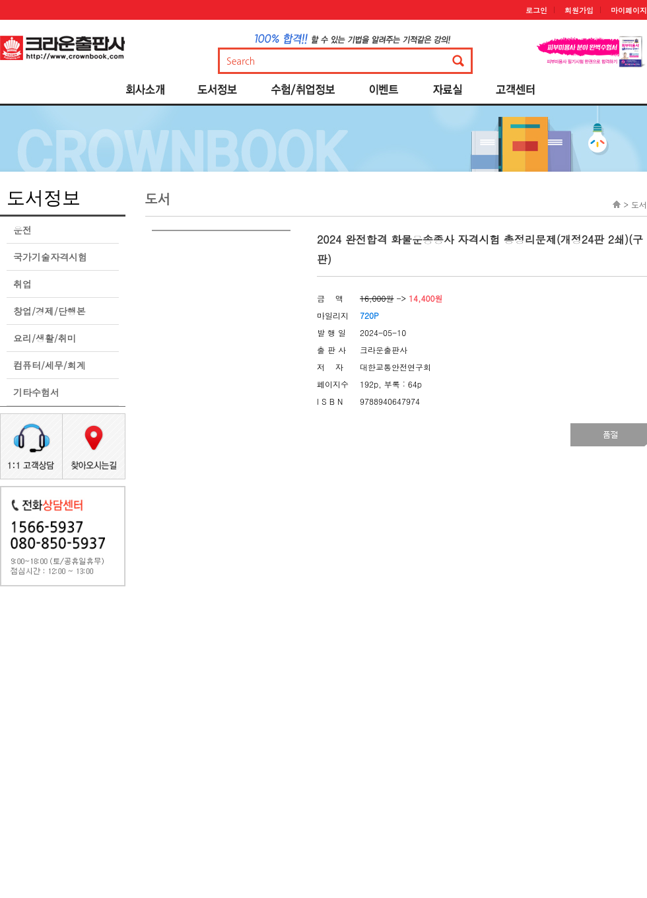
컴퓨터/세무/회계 (49, 365)
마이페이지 (629, 10)
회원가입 (579, 10)
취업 (22, 284)
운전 (22, 229)
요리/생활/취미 (45, 338)
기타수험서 (36, 392)
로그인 (536, 10)
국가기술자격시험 (50, 256)
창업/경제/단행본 (49, 311)
